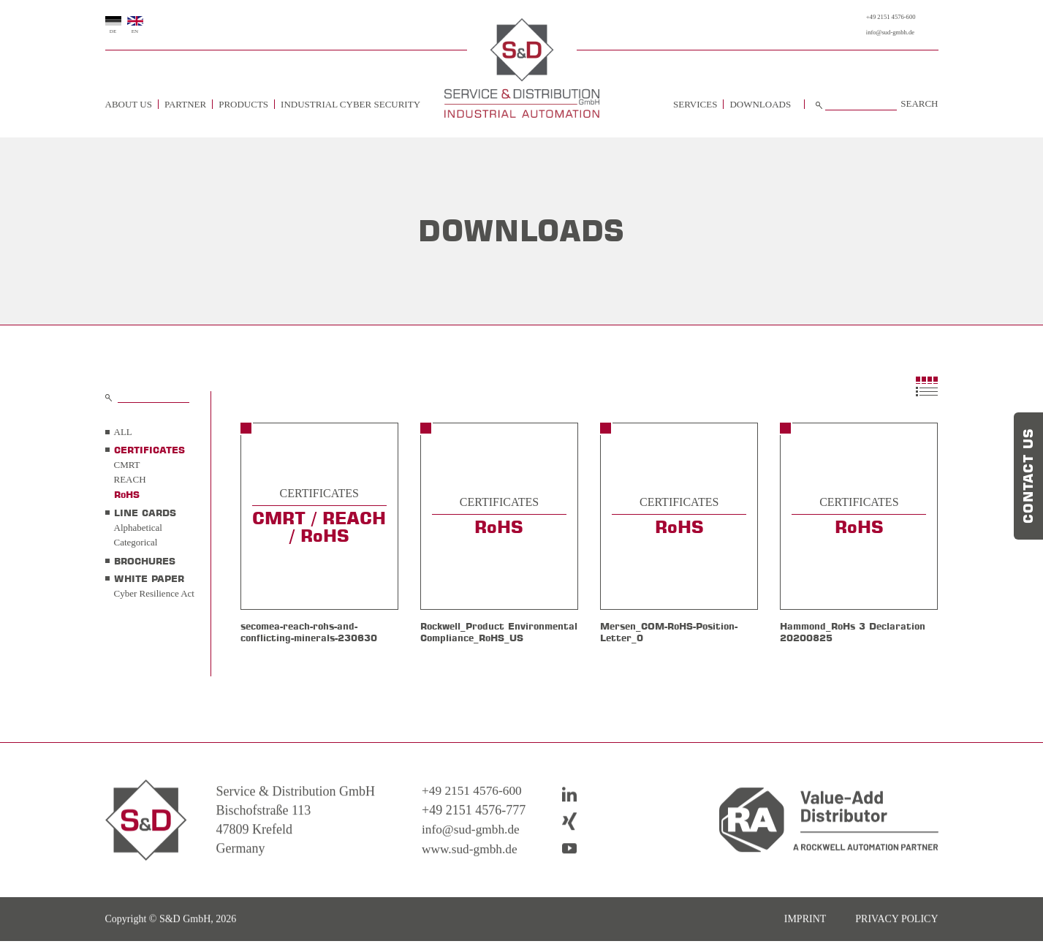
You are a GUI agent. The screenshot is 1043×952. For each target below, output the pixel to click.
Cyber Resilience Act (154, 593)
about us (128, 104)
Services (695, 104)
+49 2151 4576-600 (878, 17)
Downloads (760, 104)
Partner (185, 104)
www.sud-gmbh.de (471, 873)
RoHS (127, 494)
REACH (130, 479)
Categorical (136, 542)
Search (919, 104)
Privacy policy (896, 944)
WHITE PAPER (149, 578)
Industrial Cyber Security (350, 104)
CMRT (127, 464)
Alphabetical (138, 527)
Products (243, 104)
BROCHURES (144, 561)
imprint (805, 944)
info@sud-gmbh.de (877, 32)
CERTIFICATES (149, 450)
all (123, 431)
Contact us (1028, 476)
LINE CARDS (145, 512)
